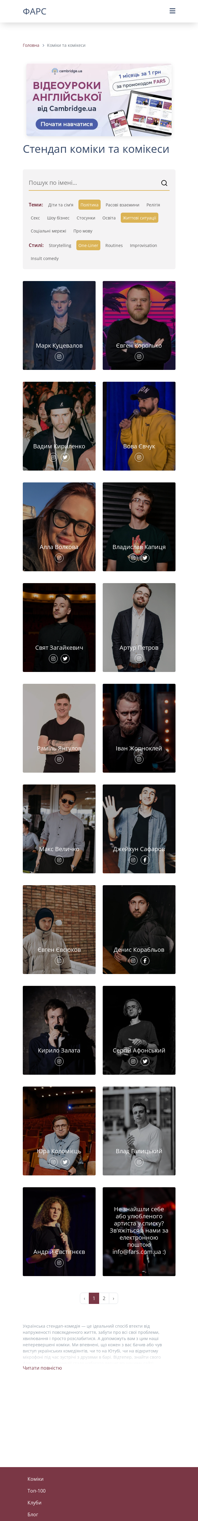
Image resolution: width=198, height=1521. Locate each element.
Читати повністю (42, 1368)
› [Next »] (113, 1298)
